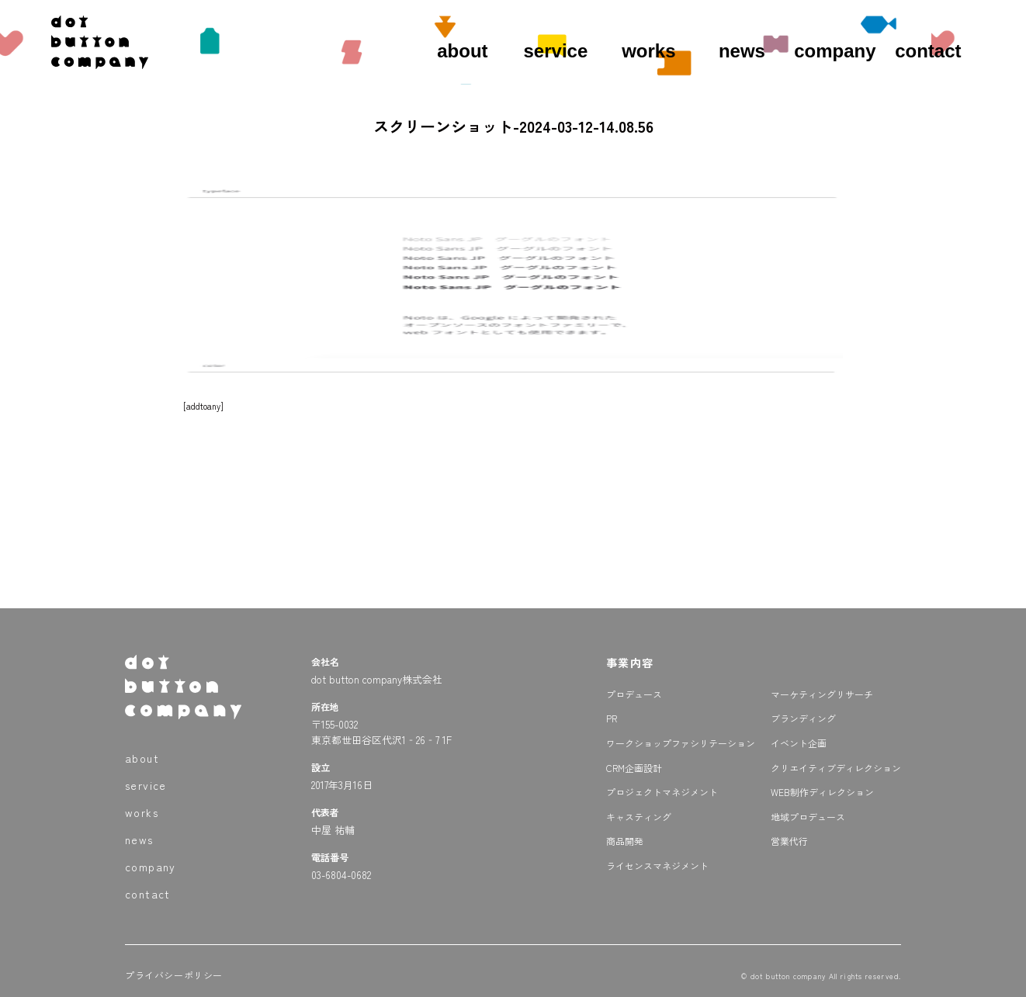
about (462, 50)
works (648, 50)
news (742, 50)
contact (928, 50)
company (834, 50)
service (556, 50)
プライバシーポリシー (174, 974)
